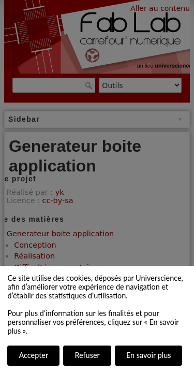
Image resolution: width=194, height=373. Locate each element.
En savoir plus (148, 355)
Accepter (33, 355)
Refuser (86, 355)
